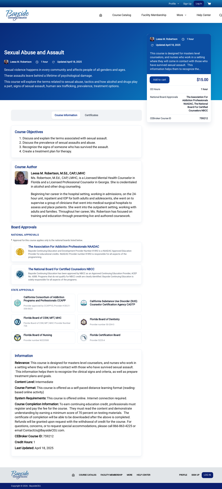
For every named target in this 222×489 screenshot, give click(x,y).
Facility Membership (154, 15)
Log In (199, 3)
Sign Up (187, 3)
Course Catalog (121, 15)
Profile (174, 4)
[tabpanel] (76, 290)
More (182, 15)
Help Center (204, 15)
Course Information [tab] (66, 115)
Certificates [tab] (91, 115)
